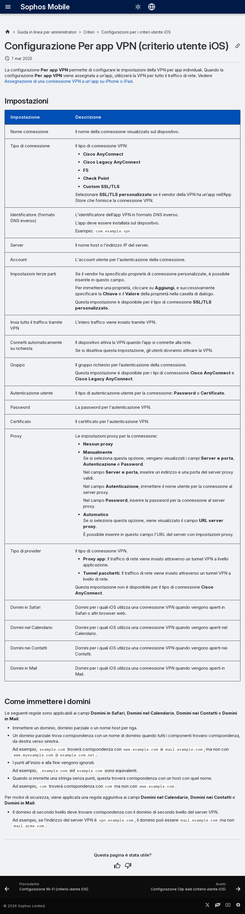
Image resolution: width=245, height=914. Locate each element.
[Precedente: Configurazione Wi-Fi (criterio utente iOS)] (47, 889)
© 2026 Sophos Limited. (24, 906)
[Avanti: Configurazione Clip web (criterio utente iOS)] (195, 889)
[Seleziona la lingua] (151, 7)
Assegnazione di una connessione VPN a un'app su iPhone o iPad (68, 81)
